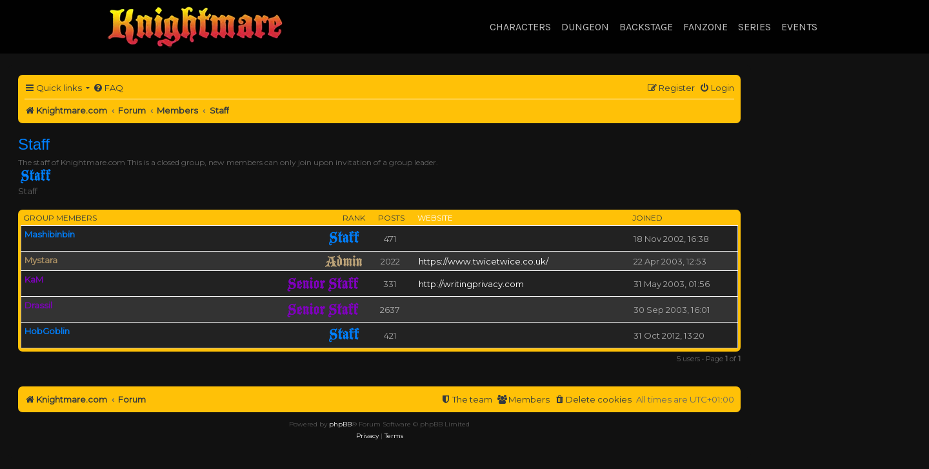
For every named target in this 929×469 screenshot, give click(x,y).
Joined (647, 218)
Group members (60, 218)
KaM (34, 279)
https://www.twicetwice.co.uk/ (483, 261)
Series (754, 27)
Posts (391, 218)
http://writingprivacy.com (471, 284)
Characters (520, 27)
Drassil (38, 305)
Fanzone (705, 27)
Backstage (646, 27)
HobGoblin (47, 331)
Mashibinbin (50, 234)
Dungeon (585, 27)
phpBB (340, 424)
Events (799, 27)
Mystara (41, 260)
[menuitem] (108, 88)
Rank (354, 218)
